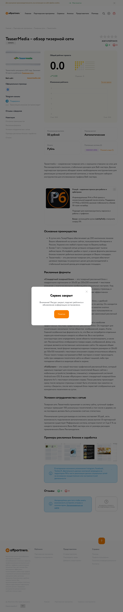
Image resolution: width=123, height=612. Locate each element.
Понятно (61, 314)
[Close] (87, 292)
